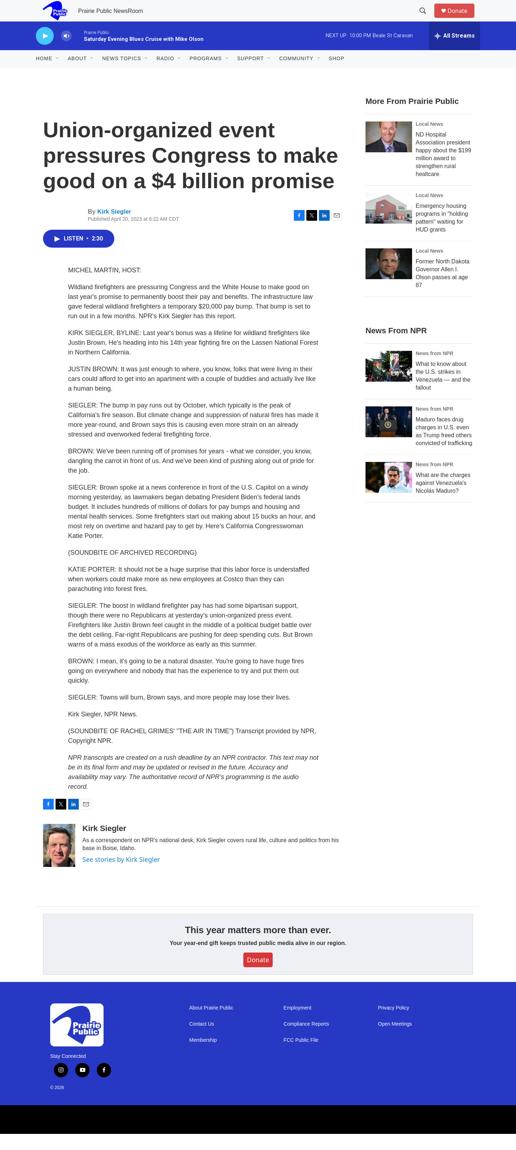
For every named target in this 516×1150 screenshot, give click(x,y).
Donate (462, 19)
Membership (203, 1056)
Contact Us (201, 1040)
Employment (297, 1024)
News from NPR (434, 369)
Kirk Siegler (114, 227)
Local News (429, 140)
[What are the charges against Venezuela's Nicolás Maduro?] (389, 493)
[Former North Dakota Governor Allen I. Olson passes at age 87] (389, 279)
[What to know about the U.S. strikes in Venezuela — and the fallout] (389, 382)
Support (250, 74)
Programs (206, 74)
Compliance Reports (306, 1040)
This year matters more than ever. (258, 946)
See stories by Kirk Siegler (121, 875)
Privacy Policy (393, 1024)
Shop (337, 74)
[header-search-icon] (426, 19)
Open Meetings (395, 1040)
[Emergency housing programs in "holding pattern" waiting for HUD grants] (389, 224)
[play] (45, 52)
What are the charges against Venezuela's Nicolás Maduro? (443, 499)
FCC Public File (300, 1056)
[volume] (66, 52)
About (77, 74)
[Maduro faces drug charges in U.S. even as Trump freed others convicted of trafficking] (389, 438)
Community (296, 74)
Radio (165, 74)
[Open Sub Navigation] (58, 74)
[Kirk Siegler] (59, 861)
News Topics (121, 74)
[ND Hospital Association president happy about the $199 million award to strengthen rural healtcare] (389, 153)
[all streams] (454, 52)
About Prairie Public (211, 1024)
